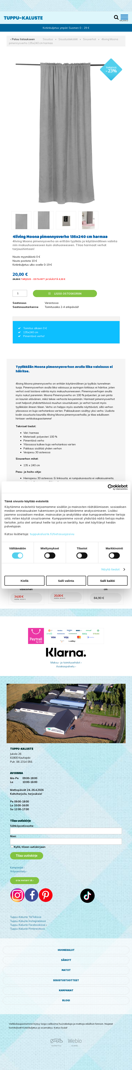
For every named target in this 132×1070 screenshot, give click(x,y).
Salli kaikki (107, 580)
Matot (66, 970)
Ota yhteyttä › (25, 880)
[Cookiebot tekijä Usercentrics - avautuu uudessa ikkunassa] (111, 487)
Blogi (66, 1000)
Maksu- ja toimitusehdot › (66, 662)
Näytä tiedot (110, 569)
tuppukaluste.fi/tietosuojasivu (52, 534)
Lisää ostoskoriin (64, 293)
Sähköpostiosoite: (22, 825)
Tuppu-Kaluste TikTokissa (25, 916)
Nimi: (13, 836)
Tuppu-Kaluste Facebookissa (27, 924)
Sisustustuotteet (66, 980)
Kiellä (24, 580)
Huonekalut (66, 950)
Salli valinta (66, 580)
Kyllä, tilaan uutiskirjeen (29, 846)
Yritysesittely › (18, 871)
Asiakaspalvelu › (66, 666)
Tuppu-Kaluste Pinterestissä (27, 928)
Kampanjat (66, 990)
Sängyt (66, 960)
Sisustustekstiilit (68, 39)
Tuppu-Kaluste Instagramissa (28, 921)
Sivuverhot (89, 39)
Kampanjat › (17, 867)
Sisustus (48, 39)
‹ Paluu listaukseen (22, 39)
